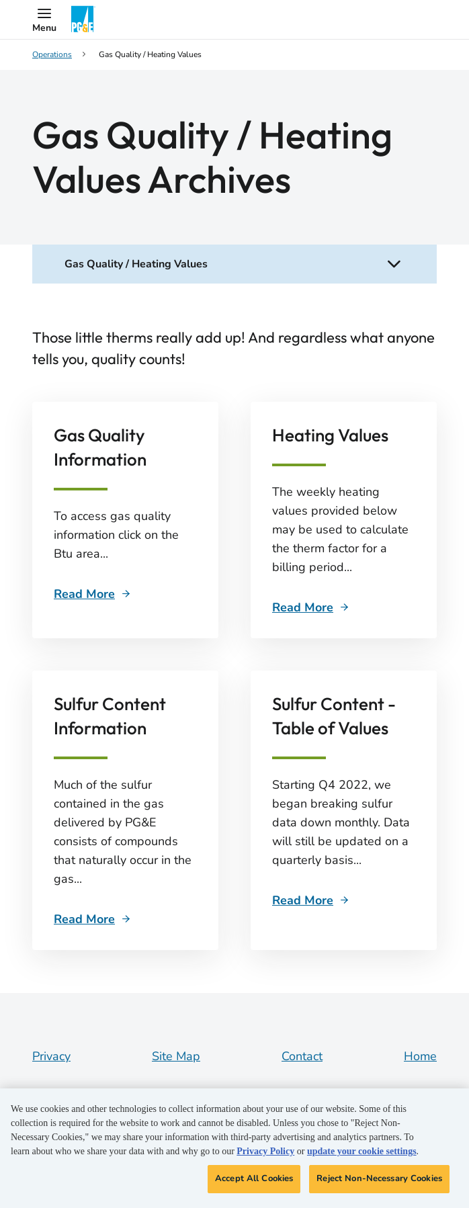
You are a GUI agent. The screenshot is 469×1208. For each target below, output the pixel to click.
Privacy (51, 1056)
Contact (302, 1056)
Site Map (176, 1056)
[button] (44, 19)
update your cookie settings (362, 1151)
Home (420, 1056)
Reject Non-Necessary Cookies (379, 1178)
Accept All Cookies (254, 1178)
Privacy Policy (265, 1151)
